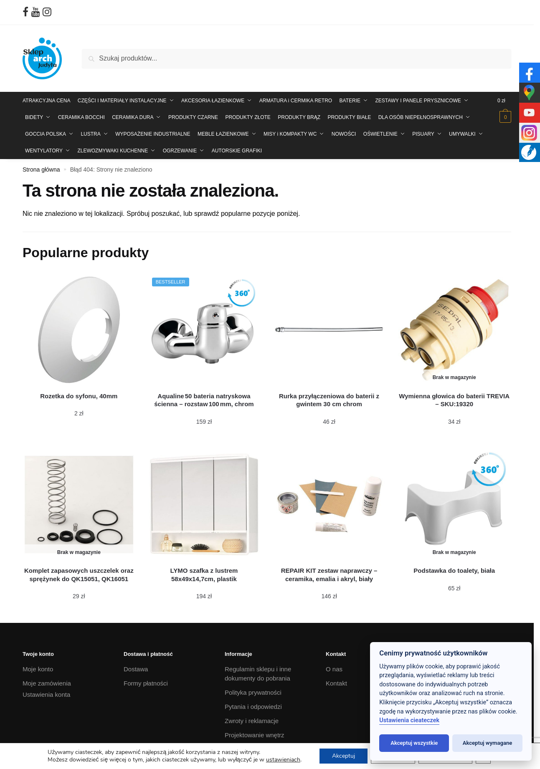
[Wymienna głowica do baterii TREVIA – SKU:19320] (454, 329)
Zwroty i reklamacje (252, 720)
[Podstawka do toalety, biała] (454, 504)
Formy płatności (146, 683)
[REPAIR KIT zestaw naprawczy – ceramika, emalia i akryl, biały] (329, 504)
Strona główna (41, 169)
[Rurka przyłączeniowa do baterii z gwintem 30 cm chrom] (329, 329)
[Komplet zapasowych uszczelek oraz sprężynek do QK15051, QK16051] (79, 504)
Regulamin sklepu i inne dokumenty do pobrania (258, 673)
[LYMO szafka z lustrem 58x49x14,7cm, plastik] (204, 504)
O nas (334, 669)
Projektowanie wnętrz (254, 735)
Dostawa (136, 669)
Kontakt (336, 683)
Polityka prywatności (253, 692)
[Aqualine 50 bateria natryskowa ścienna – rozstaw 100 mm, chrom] (204, 329)
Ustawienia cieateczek (409, 720)
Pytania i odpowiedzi (253, 706)
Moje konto (38, 669)
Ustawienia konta (46, 694)
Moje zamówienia (47, 683)
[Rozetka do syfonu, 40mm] (79, 329)
